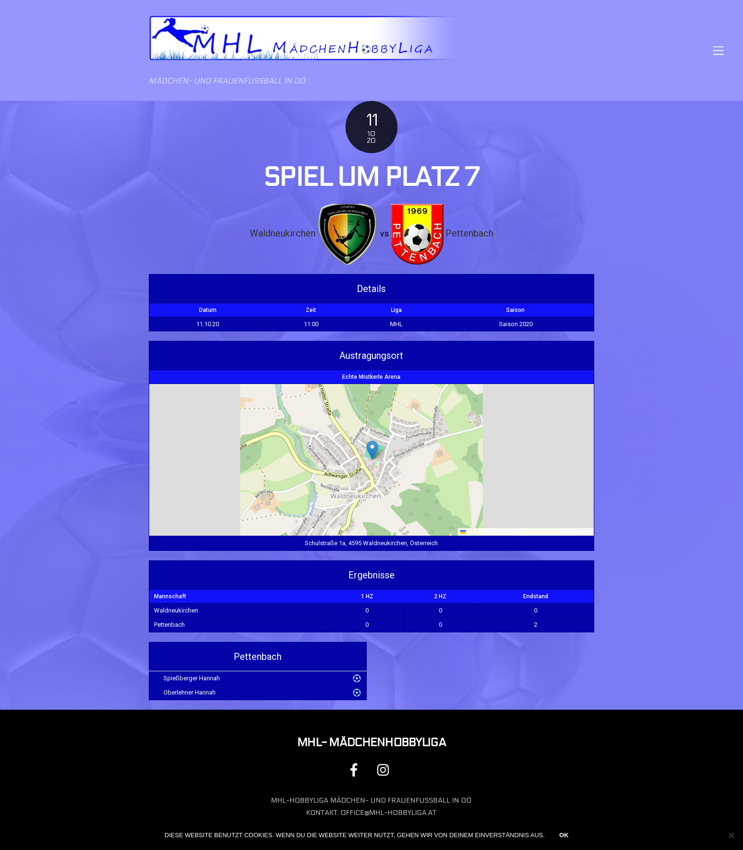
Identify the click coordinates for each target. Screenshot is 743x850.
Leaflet (472, 532)
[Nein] (731, 835)
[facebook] (356, 769)
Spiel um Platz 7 (371, 177)
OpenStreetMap (540, 532)
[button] (372, 450)
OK (564, 835)
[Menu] (718, 50)
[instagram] (385, 769)
